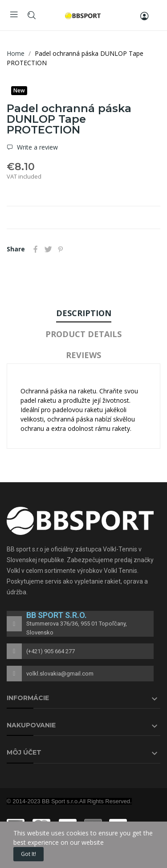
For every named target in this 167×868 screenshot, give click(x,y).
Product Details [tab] (83, 334)
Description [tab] (83, 313)
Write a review (36, 147)
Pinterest (60, 249)
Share (35, 249)
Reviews (83, 355)
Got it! (28, 854)
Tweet (48, 249)
